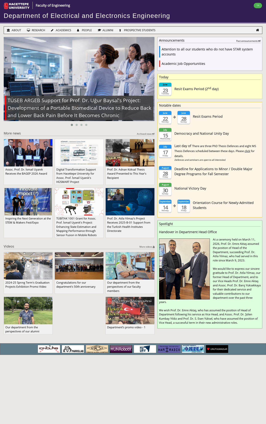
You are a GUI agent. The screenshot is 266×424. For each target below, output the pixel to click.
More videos (147, 246)
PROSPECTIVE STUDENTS (137, 30)
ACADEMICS (61, 30)
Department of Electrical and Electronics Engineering (87, 15)
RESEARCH (36, 30)
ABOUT (14, 30)
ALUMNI (105, 30)
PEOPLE (84, 30)
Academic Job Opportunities (183, 63)
